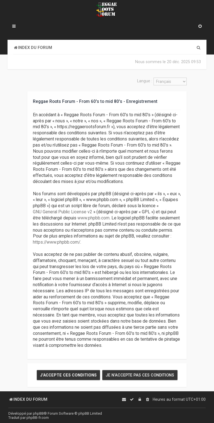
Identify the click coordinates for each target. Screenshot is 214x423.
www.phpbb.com (93, 218)
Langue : (144, 81)
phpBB (38, 413)
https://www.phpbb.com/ (56, 242)
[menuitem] (200, 26)
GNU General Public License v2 (62, 211)
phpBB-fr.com (37, 417)
